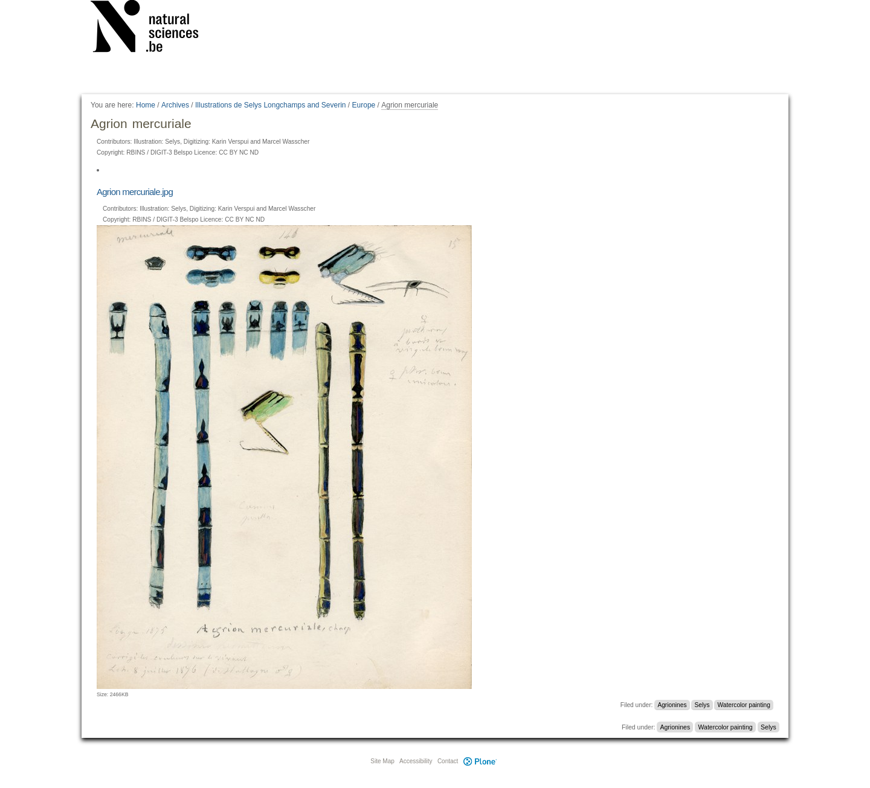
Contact (447, 761)
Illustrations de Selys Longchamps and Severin (270, 105)
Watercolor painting (744, 705)
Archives (175, 105)
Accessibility (415, 761)
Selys (702, 705)
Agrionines (671, 705)
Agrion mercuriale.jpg (135, 192)
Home (145, 105)
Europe (364, 105)
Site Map (382, 761)
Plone (480, 761)
